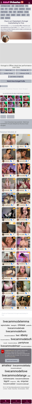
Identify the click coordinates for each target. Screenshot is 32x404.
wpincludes (5, 325)
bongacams (13, 381)
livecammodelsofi (21, 339)
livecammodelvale (16, 328)
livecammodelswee (22, 379)
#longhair (25, 89)
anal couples (20, 6)
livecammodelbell (9, 384)
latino (11, 9)
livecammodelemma (16, 321)
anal (29, 376)
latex (16, 9)
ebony (23, 15)
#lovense (15, 89)
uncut (3, 15)
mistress (20, 12)
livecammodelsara (12, 343)
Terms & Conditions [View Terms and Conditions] (21, 388)
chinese (21, 325)
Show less (10, 116)
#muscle (2, 89)
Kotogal (2, 122)
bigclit (28, 9)
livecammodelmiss (5, 339)
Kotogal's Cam (5, 6)
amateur (21, 9)
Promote (9, 388)
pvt (6, 9)
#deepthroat (9, 89)
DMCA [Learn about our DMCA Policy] (27, 388)
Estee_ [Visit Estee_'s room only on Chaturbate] (19, 27)
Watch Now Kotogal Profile (16, 81)
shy (28, 15)
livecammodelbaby (21, 365)
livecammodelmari (10, 346)
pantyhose (4, 12)
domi (2, 18)
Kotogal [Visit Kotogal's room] (11, 25)
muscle (7, 18)
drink (8, 15)
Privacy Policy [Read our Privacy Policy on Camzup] (14, 388)
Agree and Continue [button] (12, 360)
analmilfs (28, 325)
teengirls (14, 325)
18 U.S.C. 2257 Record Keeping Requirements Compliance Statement (16, 387)
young (26, 12)
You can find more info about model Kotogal (13, 93)
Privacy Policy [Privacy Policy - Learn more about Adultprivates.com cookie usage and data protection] (12, 356)
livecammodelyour (26, 346)
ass (13, 6)
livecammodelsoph (22, 384)
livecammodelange (14, 375)
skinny (13, 15)
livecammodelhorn (16, 331)
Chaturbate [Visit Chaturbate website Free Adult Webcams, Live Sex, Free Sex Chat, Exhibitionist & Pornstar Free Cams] (27, 27)
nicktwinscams (8, 379)
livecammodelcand (16, 368)
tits (26, 6)
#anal (20, 89)
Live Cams (5, 388)
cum (2, 9)
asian (18, 15)
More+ (3, 116)
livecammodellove (16, 371)
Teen (10, 12)
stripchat (24, 381)
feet (14, 12)
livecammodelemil (10, 335)
